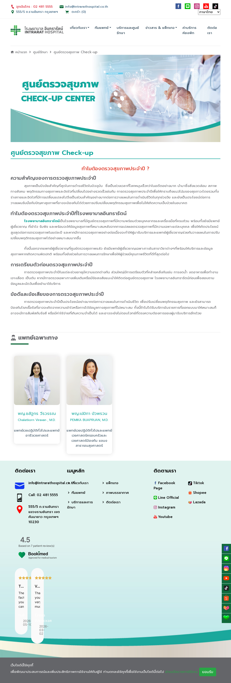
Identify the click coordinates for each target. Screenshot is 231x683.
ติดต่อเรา (212, 30)
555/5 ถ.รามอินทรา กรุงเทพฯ (37, 11)
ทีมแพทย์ (102, 27)
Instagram (164, 507)
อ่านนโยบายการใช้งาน (181, 671)
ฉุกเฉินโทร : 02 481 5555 (32, 6)
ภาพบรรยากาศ (115, 492)
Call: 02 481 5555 (43, 494)
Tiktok (196, 483)
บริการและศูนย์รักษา (128, 30)
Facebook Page (164, 486)
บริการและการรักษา (80, 505)
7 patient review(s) (42, 545)
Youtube (163, 516)
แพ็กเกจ (110, 483)
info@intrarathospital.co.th (44, 483)
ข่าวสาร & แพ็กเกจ (160, 27)
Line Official (166, 497)
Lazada (197, 502)
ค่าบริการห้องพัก (189, 30)
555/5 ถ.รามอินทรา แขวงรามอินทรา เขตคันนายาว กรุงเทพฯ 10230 (44, 514)
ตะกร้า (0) (75, 11)
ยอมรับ (207, 672)
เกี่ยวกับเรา (78, 27)
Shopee (197, 492)
